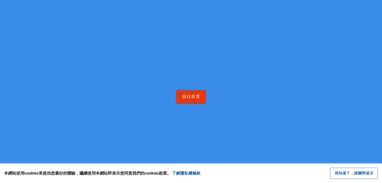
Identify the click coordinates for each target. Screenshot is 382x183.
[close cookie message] (354, 173)
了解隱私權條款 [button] (186, 173)
